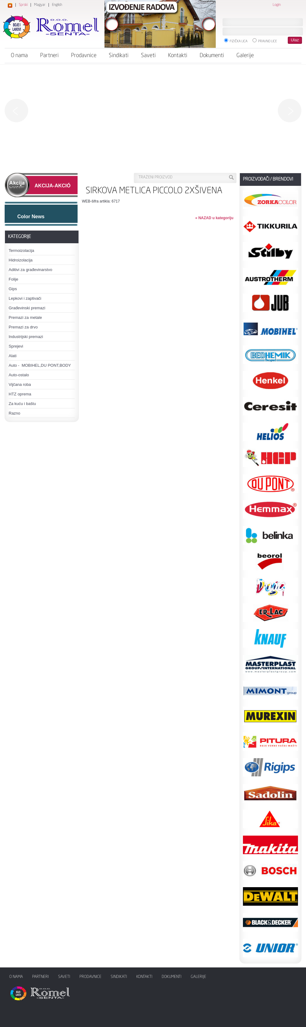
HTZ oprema (20, 394)
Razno (14, 413)
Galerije (245, 55)
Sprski (23, 5)
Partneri (49, 55)
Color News (31, 216)
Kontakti (177, 55)
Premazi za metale (25, 317)
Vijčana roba (20, 384)
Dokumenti (212, 55)
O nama (19, 55)
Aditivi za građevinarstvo (30, 269)
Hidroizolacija (20, 260)
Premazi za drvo (23, 327)
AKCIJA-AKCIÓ (52, 185)
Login (277, 5)
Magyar (39, 5)
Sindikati (119, 55)
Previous (16, 110)
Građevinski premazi (27, 308)
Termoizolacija (21, 250)
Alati (12, 355)
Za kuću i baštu (22, 403)
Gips (13, 288)
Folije (13, 279)
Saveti (148, 55)
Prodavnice (83, 55)
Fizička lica (236, 40)
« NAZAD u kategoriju (214, 218)
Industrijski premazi (26, 336)
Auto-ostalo (19, 375)
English (57, 5)
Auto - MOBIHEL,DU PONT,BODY (40, 365)
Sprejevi (16, 346)
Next (289, 110)
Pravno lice (265, 40)
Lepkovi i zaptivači (25, 298)
